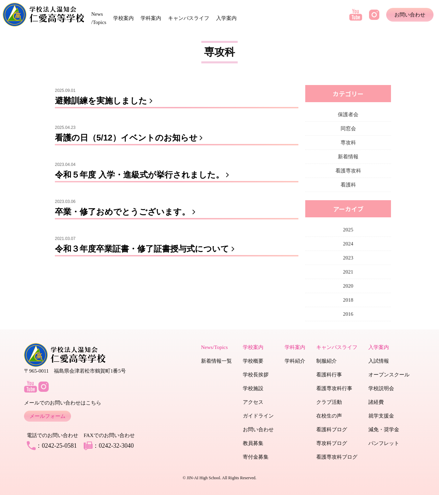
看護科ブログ (331, 429)
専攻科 (348, 142)
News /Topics (98, 18)
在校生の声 (329, 416)
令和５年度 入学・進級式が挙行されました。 (143, 174)
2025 (348, 229)
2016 (348, 314)
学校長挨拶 (256, 374)
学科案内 (151, 18)
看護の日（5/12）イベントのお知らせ (130, 137)
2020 (348, 286)
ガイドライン (258, 416)
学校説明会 (381, 388)
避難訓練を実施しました (105, 100)
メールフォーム (47, 416)
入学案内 (226, 18)
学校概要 (253, 361)
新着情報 (348, 156)
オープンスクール (389, 374)
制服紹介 (326, 361)
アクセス (253, 402)
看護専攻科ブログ (336, 457)
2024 (348, 243)
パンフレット (383, 443)
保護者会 (348, 114)
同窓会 (348, 128)
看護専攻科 (348, 170)
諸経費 (376, 402)
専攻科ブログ (331, 443)
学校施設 (253, 388)
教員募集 (253, 443)
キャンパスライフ (188, 18)
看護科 (348, 185)
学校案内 (123, 18)
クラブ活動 (329, 402)
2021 (348, 272)
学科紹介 (295, 361)
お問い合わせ (409, 14)
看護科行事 (329, 374)
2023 (348, 258)
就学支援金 (381, 416)
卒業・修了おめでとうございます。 (126, 211)
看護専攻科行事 (334, 388)
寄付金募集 (256, 457)
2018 (348, 300)
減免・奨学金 (383, 429)
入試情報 (378, 361)
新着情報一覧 (216, 361)
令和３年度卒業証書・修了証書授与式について (146, 248)
